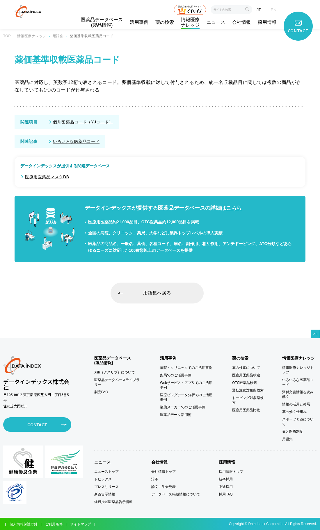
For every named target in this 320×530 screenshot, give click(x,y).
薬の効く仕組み (294, 412)
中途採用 (226, 487)
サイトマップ (80, 524)
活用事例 (139, 22)
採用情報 (267, 22)
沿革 (154, 479)
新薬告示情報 (104, 494)
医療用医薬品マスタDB (47, 177)
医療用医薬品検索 (246, 375)
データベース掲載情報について (175, 494)
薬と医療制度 (292, 432)
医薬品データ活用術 (175, 415)
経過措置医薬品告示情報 (113, 502)
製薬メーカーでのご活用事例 (182, 407)
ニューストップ (106, 472)
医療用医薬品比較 (246, 410)
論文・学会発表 (163, 487)
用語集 (58, 36)
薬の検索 (164, 22)
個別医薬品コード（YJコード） (83, 122)
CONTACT (37, 425)
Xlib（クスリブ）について (114, 372)
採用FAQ (226, 494)
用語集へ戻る (157, 292)
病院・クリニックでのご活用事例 (186, 368)
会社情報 (241, 22)
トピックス (103, 479)
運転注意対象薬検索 (248, 390)
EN (273, 10)
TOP (7, 36)
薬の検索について (246, 368)
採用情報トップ (231, 472)
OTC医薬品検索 (244, 383)
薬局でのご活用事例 (175, 375)
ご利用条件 (54, 524)
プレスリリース (106, 487)
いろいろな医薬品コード (76, 141)
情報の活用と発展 (296, 404)
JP (259, 10)
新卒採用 (226, 479)
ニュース (216, 22)
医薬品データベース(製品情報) (102, 22)
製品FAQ (101, 392)
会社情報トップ (163, 472)
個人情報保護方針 (24, 524)
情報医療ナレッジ (190, 22)
